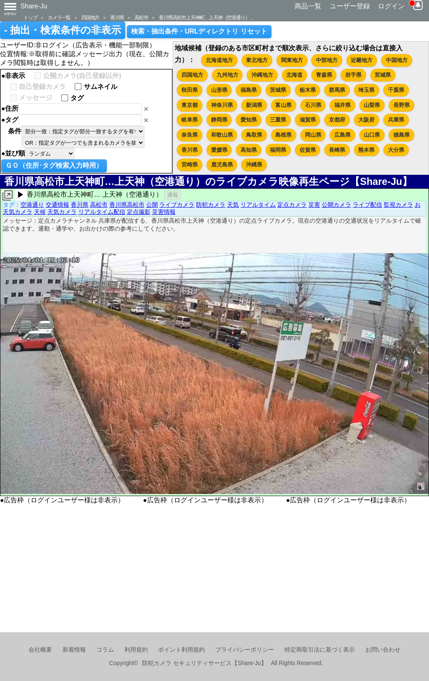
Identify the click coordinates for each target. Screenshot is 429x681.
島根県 (283, 135)
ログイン (391, 6)
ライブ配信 (367, 204)
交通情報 (57, 204)
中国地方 (397, 60)
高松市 (141, 17)
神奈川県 (222, 105)
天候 (40, 211)
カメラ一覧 (59, 17)
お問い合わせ (383, 650)
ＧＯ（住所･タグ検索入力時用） (54, 165)
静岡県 (219, 120)
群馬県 (337, 90)
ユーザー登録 (350, 6)
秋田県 (189, 90)
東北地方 (257, 60)
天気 (233, 204)
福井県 (342, 105)
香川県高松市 (127, 204)
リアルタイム (258, 204)
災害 (314, 204)
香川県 (117, 17)
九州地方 (227, 75)
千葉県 (396, 90)
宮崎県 (189, 164)
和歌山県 (222, 135)
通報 (172, 195)
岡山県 (313, 135)
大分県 (396, 150)
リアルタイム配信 (101, 211)
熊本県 (366, 150)
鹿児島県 (222, 164)
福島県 (248, 90)
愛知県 (248, 120)
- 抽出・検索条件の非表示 (62, 30)
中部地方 (327, 60)
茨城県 (278, 90)
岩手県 (353, 75)
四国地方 (90, 17)
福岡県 (278, 150)
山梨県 (372, 105)
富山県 (283, 105)
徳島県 (401, 135)
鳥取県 (254, 135)
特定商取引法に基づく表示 (319, 650)
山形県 (219, 90)
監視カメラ (398, 204)
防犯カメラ (210, 204)
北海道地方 (219, 60)
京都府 (337, 120)
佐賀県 (308, 150)
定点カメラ (292, 204)
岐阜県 (189, 120)
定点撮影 (138, 211)
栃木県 (308, 90)
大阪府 (366, 120)
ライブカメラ (176, 204)
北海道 (294, 75)
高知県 (248, 150)
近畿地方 (361, 60)
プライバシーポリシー (244, 650)
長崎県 (337, 150)
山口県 (372, 135)
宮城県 (383, 75)
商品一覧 (308, 6)
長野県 (401, 105)
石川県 (313, 105)
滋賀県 (308, 120)
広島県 (342, 135)
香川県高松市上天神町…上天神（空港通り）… (206, 17)
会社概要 (40, 650)
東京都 (189, 105)
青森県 (324, 75)
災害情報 (164, 211)
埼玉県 (366, 90)
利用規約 (136, 650)
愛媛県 (219, 150)
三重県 (278, 120)
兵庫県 (396, 120)
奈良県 (189, 135)
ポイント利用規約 (181, 650)
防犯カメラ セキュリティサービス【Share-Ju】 (204, 663)
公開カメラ (336, 204)
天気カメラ (62, 211)
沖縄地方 (262, 75)
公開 (152, 204)
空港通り (32, 204)
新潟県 (254, 105)
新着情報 (74, 650)
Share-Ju (34, 6)
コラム (105, 650)
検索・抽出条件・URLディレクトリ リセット (199, 31)
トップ (30, 17)
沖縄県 (254, 164)
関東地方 (292, 60)
